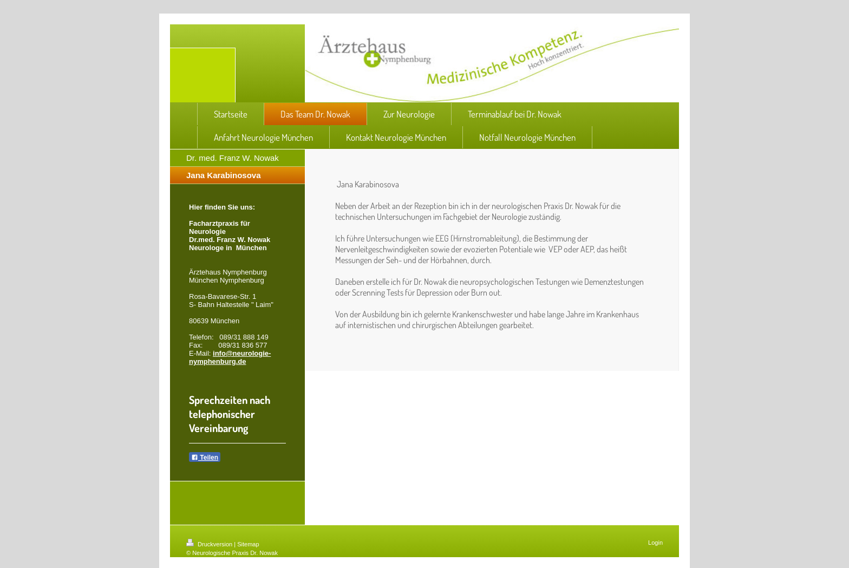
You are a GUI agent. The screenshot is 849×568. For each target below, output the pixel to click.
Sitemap (248, 544)
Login (655, 542)
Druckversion (210, 544)
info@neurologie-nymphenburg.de (230, 357)
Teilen (204, 457)
